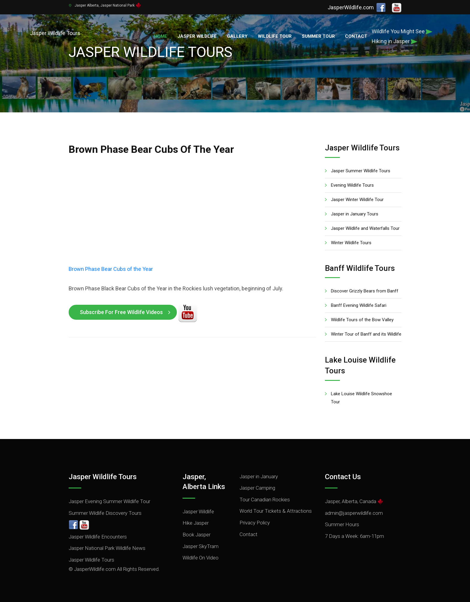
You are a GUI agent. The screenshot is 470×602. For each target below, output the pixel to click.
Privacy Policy (254, 523)
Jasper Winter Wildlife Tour (357, 199)
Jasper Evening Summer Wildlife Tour (109, 501)
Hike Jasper (196, 523)
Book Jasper (196, 535)
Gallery (237, 36)
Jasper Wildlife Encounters (98, 537)
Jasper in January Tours (354, 214)
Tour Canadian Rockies (264, 500)
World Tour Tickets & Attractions (275, 511)
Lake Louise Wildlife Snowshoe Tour (361, 398)
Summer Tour (318, 36)
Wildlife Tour (275, 36)
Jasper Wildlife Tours (91, 560)
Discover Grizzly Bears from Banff (364, 291)
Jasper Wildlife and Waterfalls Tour (365, 228)
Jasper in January (258, 476)
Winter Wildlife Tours (351, 242)
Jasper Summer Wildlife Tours (360, 170)
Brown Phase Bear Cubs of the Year (111, 269)
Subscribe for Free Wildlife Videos (121, 312)
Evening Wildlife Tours (352, 185)
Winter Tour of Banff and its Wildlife (366, 334)
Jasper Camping (257, 488)
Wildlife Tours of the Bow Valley (362, 319)
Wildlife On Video (201, 558)
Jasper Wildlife (197, 36)
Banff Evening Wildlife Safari (358, 305)
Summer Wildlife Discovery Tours (105, 513)
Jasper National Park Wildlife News (107, 548)
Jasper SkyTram (201, 546)
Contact (356, 36)
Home (160, 36)
